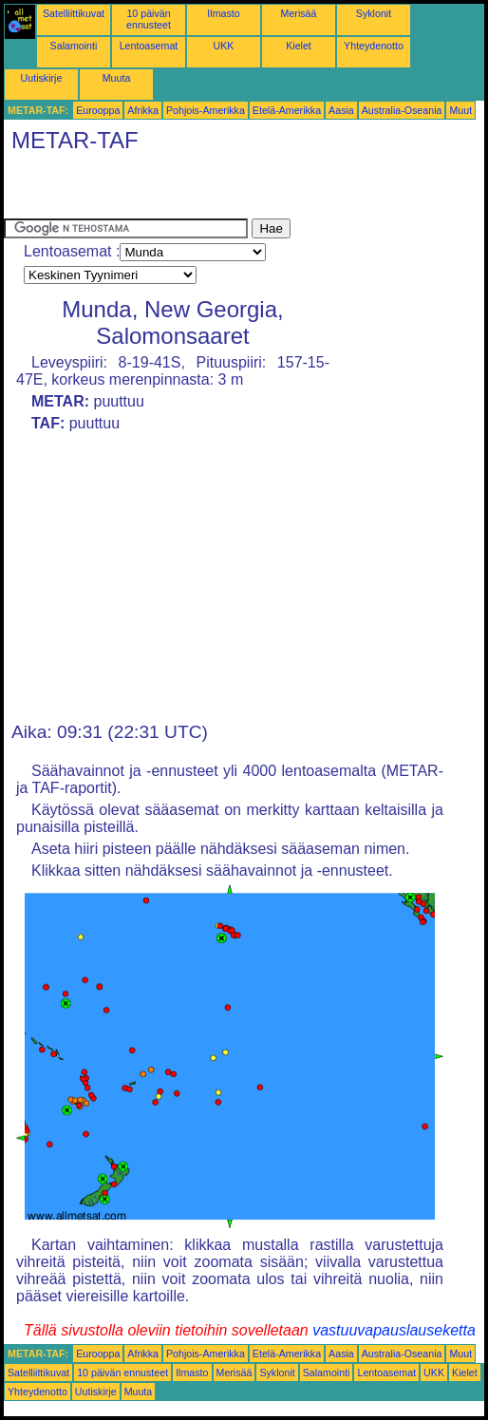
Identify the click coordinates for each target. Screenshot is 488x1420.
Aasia (341, 110)
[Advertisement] (226, 189)
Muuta (117, 78)
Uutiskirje (42, 78)
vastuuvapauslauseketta (394, 1330)
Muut (460, 110)
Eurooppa (98, 110)
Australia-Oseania (402, 110)
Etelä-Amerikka (287, 110)
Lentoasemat (149, 45)
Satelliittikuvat (73, 13)
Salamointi (74, 45)
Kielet (298, 45)
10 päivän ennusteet (148, 19)
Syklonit (373, 13)
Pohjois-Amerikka (205, 110)
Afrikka (143, 110)
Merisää (299, 13)
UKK (224, 45)
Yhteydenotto (374, 45)
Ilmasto (223, 13)
